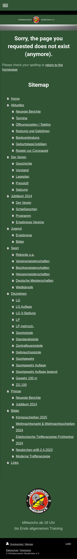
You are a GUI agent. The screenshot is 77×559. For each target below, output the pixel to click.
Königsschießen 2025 (31, 417)
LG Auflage (24, 306)
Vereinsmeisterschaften (33, 261)
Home (15, 98)
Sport (15, 248)
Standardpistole (27, 339)
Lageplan (22, 176)
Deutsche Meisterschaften (34, 280)
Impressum (25, 550)
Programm (23, 215)
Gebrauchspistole (28, 352)
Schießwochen (26, 209)
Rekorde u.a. (25, 254)
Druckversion (15, 544)
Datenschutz (12, 550)
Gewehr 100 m (26, 378)
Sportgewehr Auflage (31, 365)
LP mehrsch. (25, 326)
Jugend (16, 228)
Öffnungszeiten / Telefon (33, 124)
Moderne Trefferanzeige (33, 456)
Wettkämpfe (24, 287)
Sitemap (29, 544)
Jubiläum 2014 (21, 196)
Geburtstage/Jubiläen (31, 144)
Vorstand (22, 170)
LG (18, 300)
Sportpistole (24, 333)
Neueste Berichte (28, 111)
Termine (21, 118)
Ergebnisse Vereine (30, 222)
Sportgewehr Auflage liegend (36, 371)
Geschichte (24, 163)
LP (18, 319)
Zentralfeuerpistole (29, 345)
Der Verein (18, 157)
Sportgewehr (25, 358)
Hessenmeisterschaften (33, 274)
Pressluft (22, 183)
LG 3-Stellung (26, 313)
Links (15, 462)
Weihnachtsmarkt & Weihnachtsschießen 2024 (45, 427)
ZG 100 (21, 385)
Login (68, 543)
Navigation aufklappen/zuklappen (38, 5)
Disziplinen (19, 293)
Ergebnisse (24, 235)
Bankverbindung (27, 137)
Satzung (22, 189)
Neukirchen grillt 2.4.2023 (34, 450)
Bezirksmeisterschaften (32, 267)
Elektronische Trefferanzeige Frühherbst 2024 (45, 440)
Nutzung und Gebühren (33, 131)
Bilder (20, 241)
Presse (16, 391)
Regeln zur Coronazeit (32, 150)
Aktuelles (17, 105)
